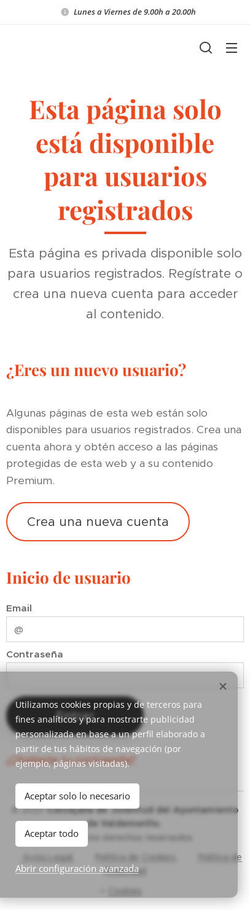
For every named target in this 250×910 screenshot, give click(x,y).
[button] (205, 47)
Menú (231, 48)
